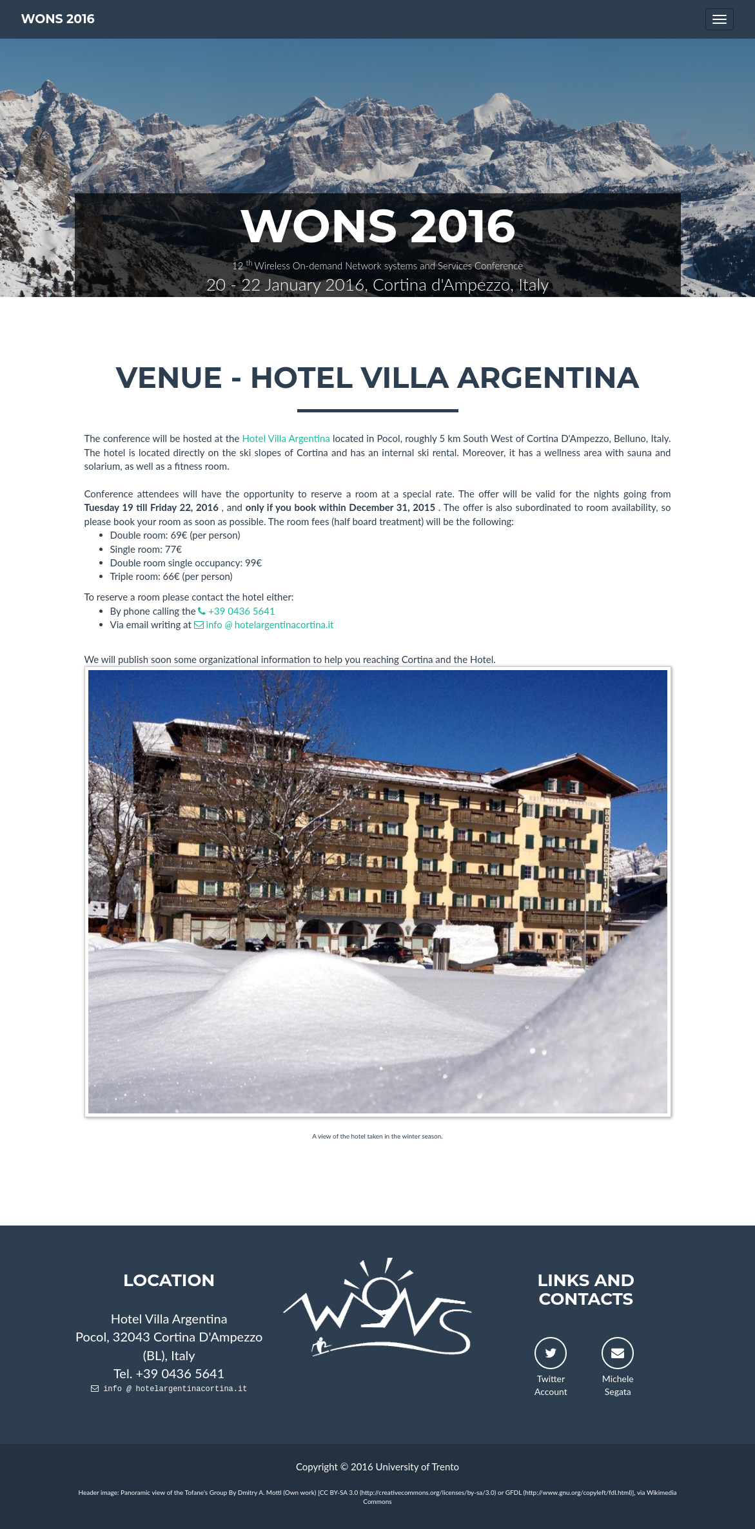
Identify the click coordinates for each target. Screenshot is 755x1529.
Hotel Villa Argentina (287, 438)
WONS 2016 (58, 19)
